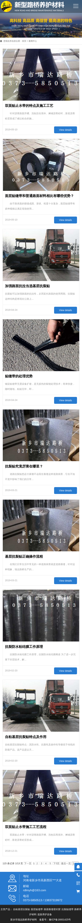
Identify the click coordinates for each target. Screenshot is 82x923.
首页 (24, 41)
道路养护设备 (44, 914)
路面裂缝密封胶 (52, 909)
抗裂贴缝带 (68, 909)
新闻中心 (33, 41)
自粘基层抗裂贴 (21, 909)
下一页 (27, 863)
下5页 (56, 863)
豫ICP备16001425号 (60, 919)
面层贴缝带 (37, 909)
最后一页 (66, 863)
